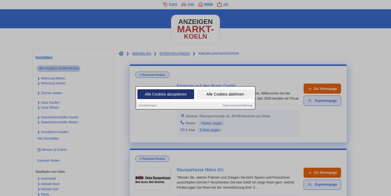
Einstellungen (148, 105)
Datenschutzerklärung (237, 105)
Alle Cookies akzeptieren (166, 94)
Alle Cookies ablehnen (225, 94)
